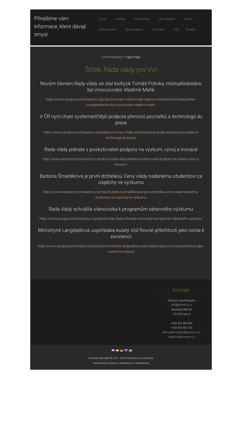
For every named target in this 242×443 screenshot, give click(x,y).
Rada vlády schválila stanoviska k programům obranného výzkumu (121, 282)
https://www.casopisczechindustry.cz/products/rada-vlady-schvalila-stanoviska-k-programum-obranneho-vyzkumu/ (121, 292)
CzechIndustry (112, 130)
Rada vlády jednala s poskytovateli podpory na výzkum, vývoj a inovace (121, 223)
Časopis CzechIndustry (121, 436)
